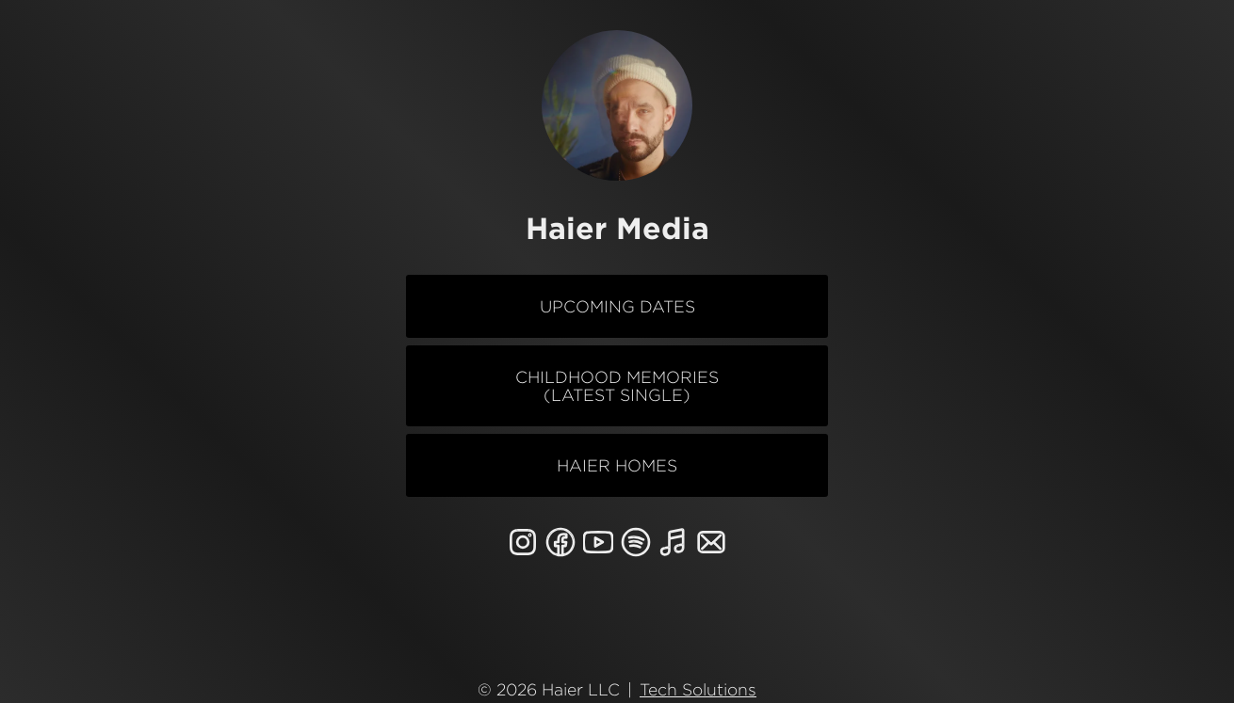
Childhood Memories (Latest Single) (617, 386)
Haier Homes (617, 465)
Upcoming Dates (617, 306)
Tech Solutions (698, 684)
